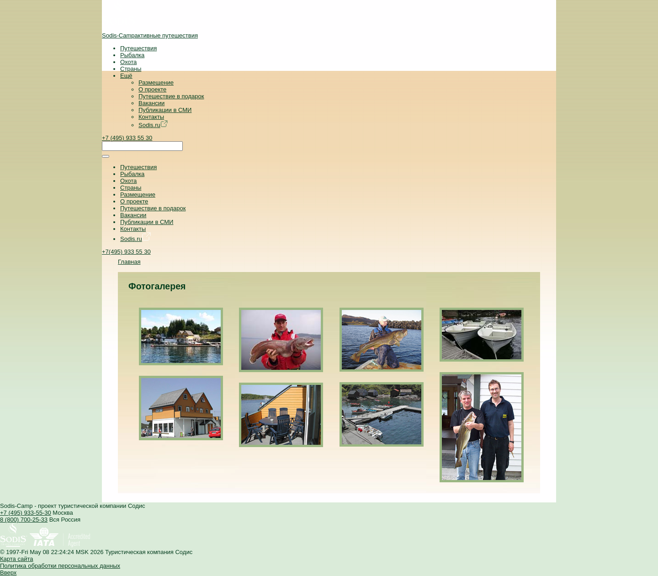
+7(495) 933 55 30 (126, 251)
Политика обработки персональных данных (60, 565)
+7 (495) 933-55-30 (25, 512)
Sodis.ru (153, 125)
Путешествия (138, 48)
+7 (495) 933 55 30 (127, 137)
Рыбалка (132, 55)
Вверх (8, 572)
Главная (129, 261)
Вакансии (151, 103)
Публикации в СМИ (164, 110)
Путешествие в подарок (171, 96)
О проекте (152, 89)
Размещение (156, 82)
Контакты (151, 116)
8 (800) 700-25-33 (24, 519)
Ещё (126, 75)
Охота (128, 62)
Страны (130, 68)
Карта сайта (16, 558)
